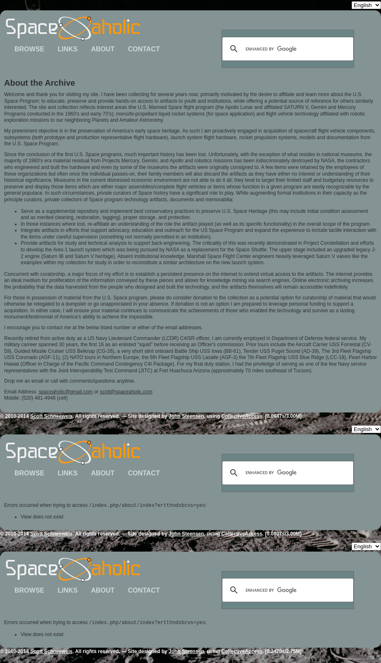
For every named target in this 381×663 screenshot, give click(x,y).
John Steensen (186, 416)
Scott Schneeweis (51, 416)
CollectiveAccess (242, 416)
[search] (287, 49)
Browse (29, 49)
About (103, 49)
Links (67, 49)
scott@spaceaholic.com (126, 392)
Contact (144, 49)
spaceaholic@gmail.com (65, 392)
